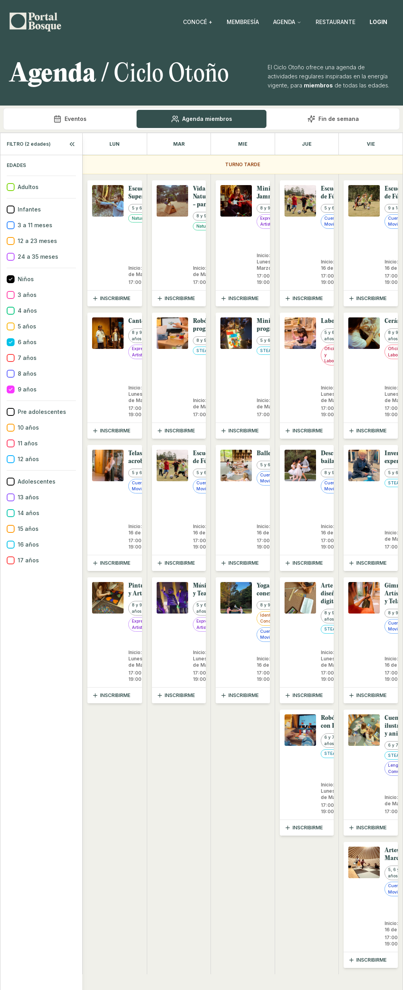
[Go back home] (35, 22)
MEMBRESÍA (243, 22)
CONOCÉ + (198, 22)
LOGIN (378, 22)
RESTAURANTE (335, 22)
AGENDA (287, 22)
